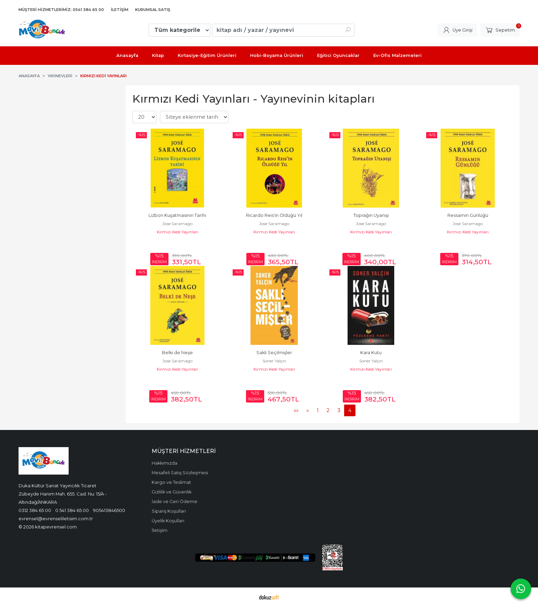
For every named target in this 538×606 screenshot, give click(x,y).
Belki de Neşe (177, 352)
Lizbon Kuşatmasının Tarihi (177, 215)
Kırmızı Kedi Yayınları (177, 231)
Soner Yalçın (274, 360)
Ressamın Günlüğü (467, 215)
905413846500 (109, 510)
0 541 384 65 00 (72, 510)
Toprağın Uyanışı (371, 215)
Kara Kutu (371, 352)
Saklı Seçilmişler (274, 352)
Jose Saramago (177, 223)
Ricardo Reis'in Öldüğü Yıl (274, 215)
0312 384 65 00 (35, 510)
